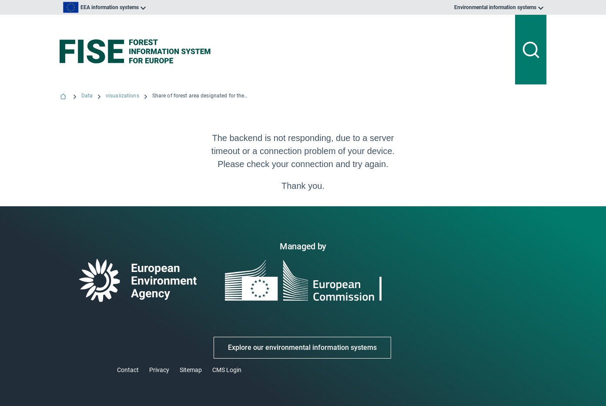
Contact (128, 369)
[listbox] (147, 7)
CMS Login (226, 369)
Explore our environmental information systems (302, 347)
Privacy (159, 369)
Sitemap (191, 369)
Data (87, 96)
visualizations (122, 96)
